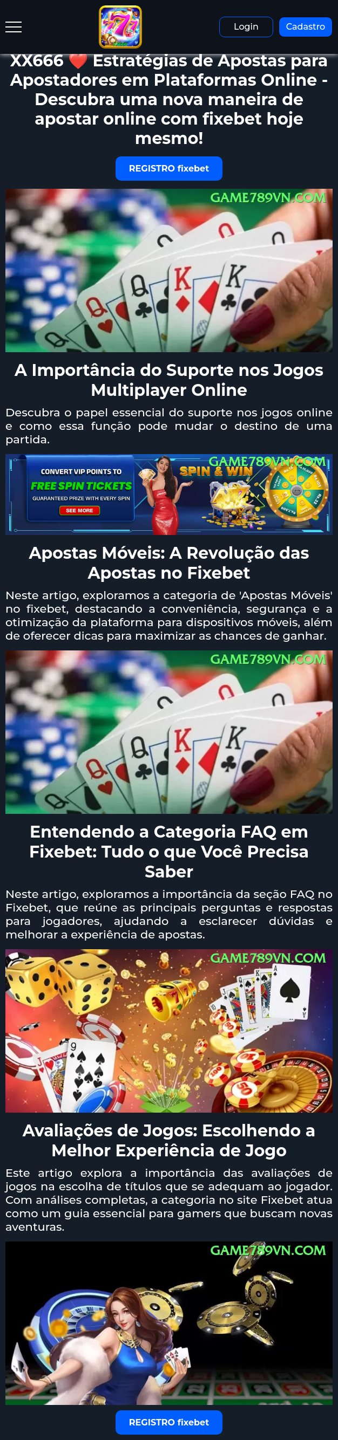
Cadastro (306, 27)
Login (246, 27)
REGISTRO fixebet (169, 168)
